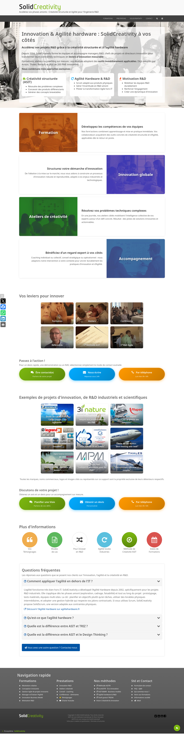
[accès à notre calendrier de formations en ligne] (154, 541)
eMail (137, 702)
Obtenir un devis (92, 504)
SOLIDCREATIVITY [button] (136, 18)
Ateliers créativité (66, 690)
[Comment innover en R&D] (79, 541)
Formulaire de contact (142, 687)
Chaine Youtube (66, 702)
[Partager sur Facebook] (3, 306)
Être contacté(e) (42, 374)
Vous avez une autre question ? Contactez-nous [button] (51, 649)
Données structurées (98, 722)
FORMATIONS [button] (108, 18)
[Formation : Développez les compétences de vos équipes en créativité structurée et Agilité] (92, 132)
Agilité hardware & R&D (106, 696)
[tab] (92, 583)
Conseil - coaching (66, 693)
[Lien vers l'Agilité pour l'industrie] (104, 541)
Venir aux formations (142, 696)
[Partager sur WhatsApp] (3, 312)
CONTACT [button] (149, 18)
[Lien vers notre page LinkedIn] (159, 717)
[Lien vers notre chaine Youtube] (162, 717)
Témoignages (65, 699)
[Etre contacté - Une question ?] (177, 728)
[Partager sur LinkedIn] (3, 318)
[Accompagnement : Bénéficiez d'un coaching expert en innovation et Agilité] (92, 258)
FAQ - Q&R (138, 690)
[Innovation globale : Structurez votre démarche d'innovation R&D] (92, 174)
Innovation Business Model (32, 699)
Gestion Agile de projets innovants (35, 693)
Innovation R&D (65, 687)
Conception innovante (30, 690)
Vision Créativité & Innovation (107, 702)
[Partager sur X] (3, 301)
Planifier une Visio (42, 504)
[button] (157, 18)
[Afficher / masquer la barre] (2, 296)
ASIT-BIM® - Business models (108, 693)
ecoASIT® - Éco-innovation (107, 690)
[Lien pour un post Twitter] (155, 717)
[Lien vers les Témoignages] (29, 541)
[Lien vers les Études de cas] (54, 541)
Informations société (142, 699)
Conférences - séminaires (69, 696)
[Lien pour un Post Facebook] (165, 717)
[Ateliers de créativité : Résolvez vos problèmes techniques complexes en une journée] (92, 216)
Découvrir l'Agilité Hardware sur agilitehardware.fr (52, 610)
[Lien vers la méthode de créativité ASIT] (129, 541)
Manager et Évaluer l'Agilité (32, 696)
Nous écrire (92, 374)
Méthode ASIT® (103, 687)
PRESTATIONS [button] (121, 18)
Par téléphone (142, 374)
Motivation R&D (28, 702)
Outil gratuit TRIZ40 (104, 699)
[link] (92, 441)
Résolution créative (29, 687)
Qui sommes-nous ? (141, 693)
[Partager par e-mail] (3, 324)
